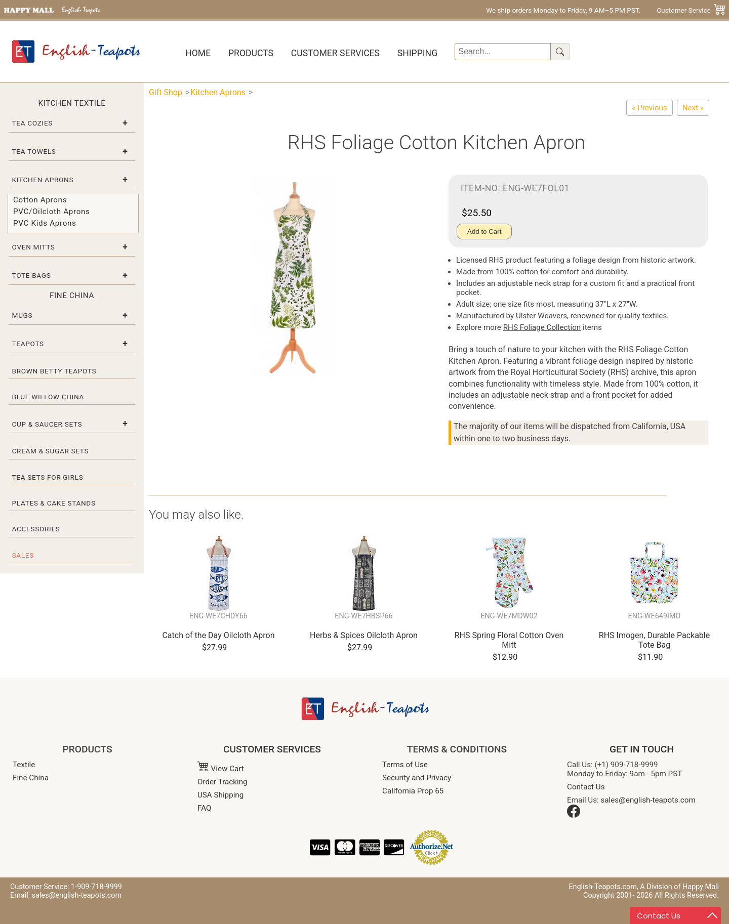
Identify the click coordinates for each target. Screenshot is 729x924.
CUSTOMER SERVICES (272, 749)
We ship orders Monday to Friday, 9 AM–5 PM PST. (563, 10)
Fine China (31, 777)
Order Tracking (222, 781)
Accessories (36, 529)
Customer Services (335, 53)
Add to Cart (484, 231)
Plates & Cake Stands (54, 503)
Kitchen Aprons (43, 180)
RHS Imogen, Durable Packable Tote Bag (654, 640)
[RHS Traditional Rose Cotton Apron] (649, 108)
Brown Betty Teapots (54, 371)
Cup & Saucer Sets (47, 424)
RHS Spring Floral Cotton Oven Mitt (509, 640)
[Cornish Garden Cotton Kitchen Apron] (693, 108)
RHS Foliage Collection (542, 327)
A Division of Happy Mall (679, 887)
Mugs (22, 315)
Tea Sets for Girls (48, 477)
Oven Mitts (33, 247)
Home (198, 53)
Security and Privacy (416, 777)
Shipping (417, 53)
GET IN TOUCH (642, 749)
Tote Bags (31, 275)
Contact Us (586, 786)
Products (250, 53)
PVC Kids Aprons (44, 223)
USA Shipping (220, 795)
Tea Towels (34, 151)
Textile (24, 764)
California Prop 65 (412, 790)
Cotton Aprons (40, 199)
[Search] (503, 51)
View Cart (220, 768)
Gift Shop (165, 92)
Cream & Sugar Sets (50, 451)
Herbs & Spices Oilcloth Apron (364, 635)
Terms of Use (405, 764)
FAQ (204, 808)
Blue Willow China (48, 397)
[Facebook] (573, 815)
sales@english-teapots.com (648, 800)
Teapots (28, 344)
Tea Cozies (32, 123)
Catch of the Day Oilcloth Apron (218, 635)
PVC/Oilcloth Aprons (51, 211)
